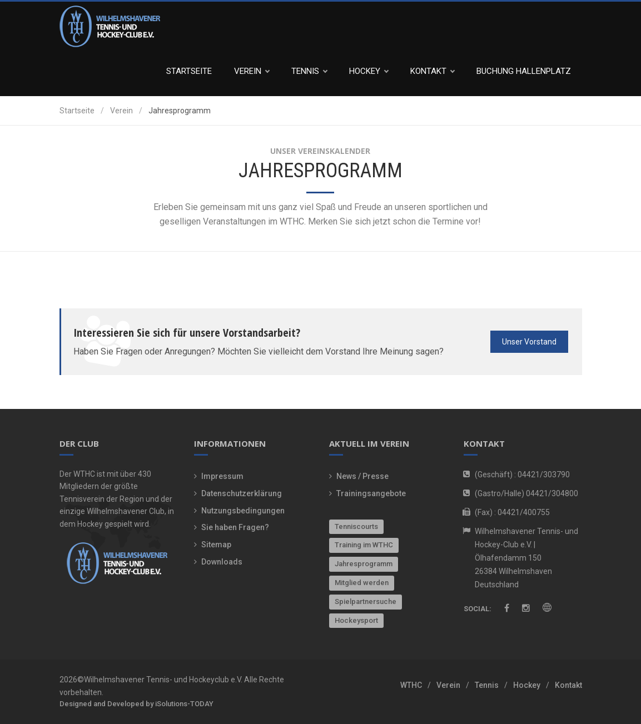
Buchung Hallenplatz (523, 71)
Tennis (309, 71)
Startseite (189, 71)
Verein (251, 71)
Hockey (368, 71)
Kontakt (432, 71)
